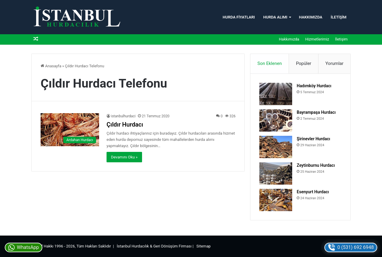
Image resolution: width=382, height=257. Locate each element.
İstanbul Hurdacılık (133, 246)
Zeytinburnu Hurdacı (316, 165)
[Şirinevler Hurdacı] (275, 147)
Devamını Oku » (124, 157)
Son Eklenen (270, 63)
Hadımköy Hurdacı (314, 85)
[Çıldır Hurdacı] (70, 129)
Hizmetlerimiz (317, 39)
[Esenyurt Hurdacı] (275, 200)
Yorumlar (334, 63)
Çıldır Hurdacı (125, 124)
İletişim (338, 17)
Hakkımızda (310, 17)
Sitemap (203, 246)
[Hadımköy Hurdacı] (275, 94)
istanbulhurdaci (123, 116)
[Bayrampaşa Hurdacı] (275, 120)
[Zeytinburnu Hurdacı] (275, 173)
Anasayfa (51, 66)
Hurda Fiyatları (239, 17)
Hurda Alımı (275, 17)
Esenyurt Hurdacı (313, 191)
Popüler (303, 63)
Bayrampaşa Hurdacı (316, 112)
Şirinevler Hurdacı (313, 138)
